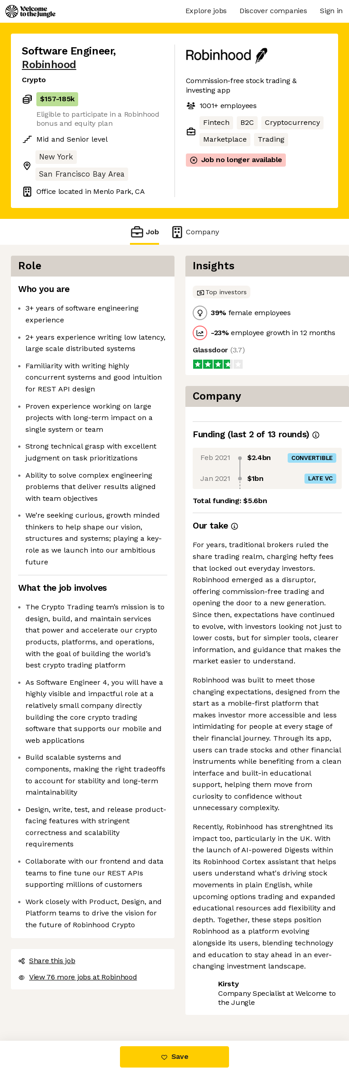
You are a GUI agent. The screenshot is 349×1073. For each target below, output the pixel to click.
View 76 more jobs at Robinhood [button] (77, 977)
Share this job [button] (46, 960)
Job (144, 231)
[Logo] (30, 11)
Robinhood (49, 65)
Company (194, 231)
